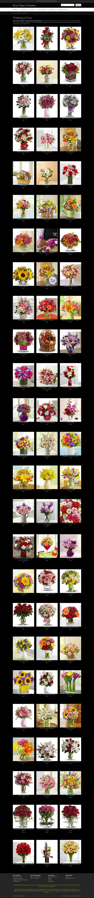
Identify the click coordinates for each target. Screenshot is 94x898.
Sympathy (52, 9)
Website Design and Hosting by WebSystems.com (71, 895)
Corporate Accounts (52, 876)
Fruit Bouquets (62, 9)
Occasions (23, 9)
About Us (68, 876)
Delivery (50, 878)
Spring (15, 9)
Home (14, 13)
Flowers (32, 9)
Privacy (49, 879)
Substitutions (51, 881)
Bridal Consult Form (70, 878)
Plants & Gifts (41, 9)
